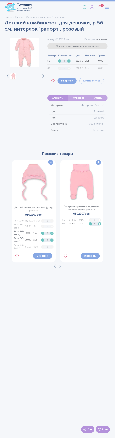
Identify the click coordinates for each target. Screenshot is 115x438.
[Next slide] (41, 76)
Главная (8, 17)
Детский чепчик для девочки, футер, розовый (33, 209)
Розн (103, 429)
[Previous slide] (7, 76)
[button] (13, 76)
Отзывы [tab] (98, 98)
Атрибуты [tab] (57, 98)
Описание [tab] (78, 98)
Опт (87, 429)
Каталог (19, 17)
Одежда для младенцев (38, 17)
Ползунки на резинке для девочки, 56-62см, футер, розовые (82, 208)
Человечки (102, 39)
